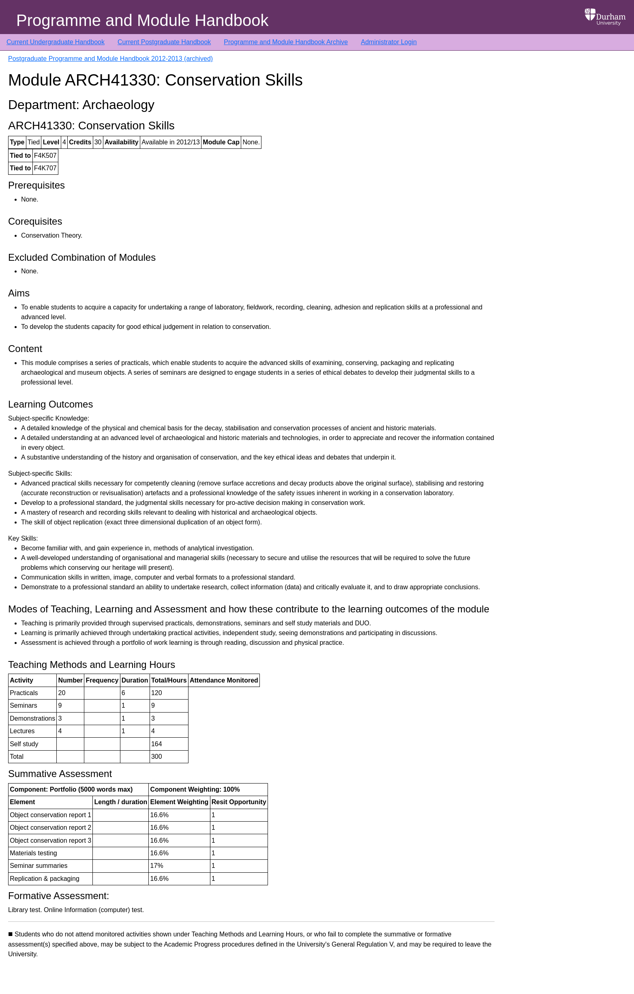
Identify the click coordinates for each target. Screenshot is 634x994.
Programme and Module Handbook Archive (286, 42)
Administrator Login (389, 42)
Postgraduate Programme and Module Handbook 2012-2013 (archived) (110, 58)
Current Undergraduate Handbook (55, 42)
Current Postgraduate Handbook (164, 42)
